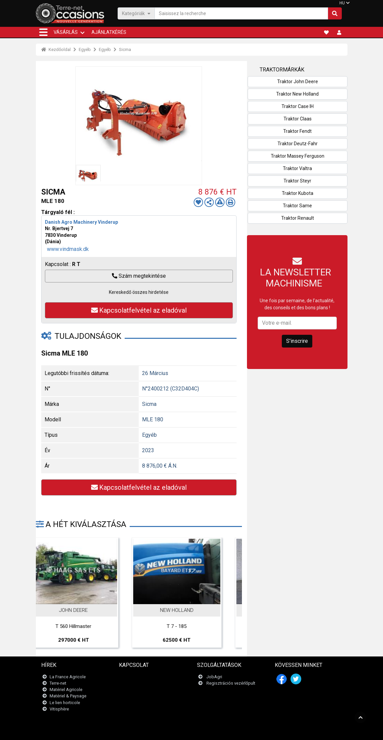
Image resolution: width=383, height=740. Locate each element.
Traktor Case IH (297, 106)
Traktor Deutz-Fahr (297, 143)
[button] (43, 32)
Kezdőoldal (56, 49)
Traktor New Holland (297, 94)
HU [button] (342, 3)
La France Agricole (68, 676)
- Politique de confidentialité (223, 731)
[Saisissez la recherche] (241, 13)
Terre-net (58, 683)
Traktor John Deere (297, 81)
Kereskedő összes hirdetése (139, 292)
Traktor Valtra (297, 168)
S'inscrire (297, 341)
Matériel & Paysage (68, 695)
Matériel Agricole (66, 689)
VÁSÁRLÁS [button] (66, 32)
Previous (50, 571)
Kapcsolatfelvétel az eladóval (139, 310)
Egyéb (85, 49)
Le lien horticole (65, 702)
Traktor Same (297, 205)
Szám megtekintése (139, 276)
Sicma (125, 49)
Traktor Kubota (297, 193)
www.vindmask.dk (68, 249)
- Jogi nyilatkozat (180, 731)
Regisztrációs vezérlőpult (230, 683)
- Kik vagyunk (262, 731)
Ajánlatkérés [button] (108, 32)
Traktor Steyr (297, 180)
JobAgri (214, 676)
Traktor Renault (297, 218)
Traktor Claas (297, 118)
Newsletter (133, 683)
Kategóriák (136, 13)
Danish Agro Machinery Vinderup (81, 222)
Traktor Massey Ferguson (297, 156)
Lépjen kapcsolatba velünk (148, 676)
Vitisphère (59, 708)
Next (228, 571)
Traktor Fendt (297, 131)
